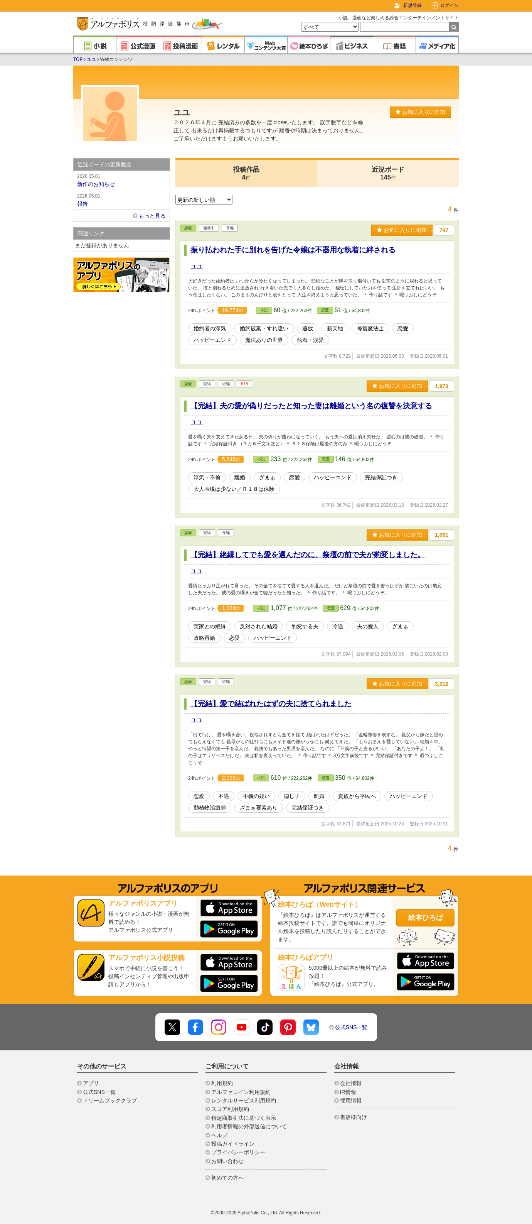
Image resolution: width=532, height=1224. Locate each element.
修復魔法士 (370, 328)
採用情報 (351, 1100)
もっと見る (152, 216)
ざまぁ (267, 477)
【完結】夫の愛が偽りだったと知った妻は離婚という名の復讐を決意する (311, 406)
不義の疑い (256, 796)
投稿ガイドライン (232, 1144)
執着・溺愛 (310, 340)
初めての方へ (227, 1178)
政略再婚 (204, 638)
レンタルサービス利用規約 (243, 1100)
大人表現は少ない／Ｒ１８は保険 (234, 489)
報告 (121, 199)
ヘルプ (219, 1135)
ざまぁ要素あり (259, 808)
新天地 (335, 328)
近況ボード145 (388, 173)
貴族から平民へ (357, 796)
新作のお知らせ (121, 179)
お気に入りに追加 (420, 112)
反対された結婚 (259, 626)
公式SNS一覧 (351, 1027)
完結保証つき (381, 477)
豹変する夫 (304, 626)
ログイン (449, 5)
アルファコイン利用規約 (241, 1092)
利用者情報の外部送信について (249, 1126)
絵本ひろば (425, 917)
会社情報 (351, 1083)
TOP (77, 59)
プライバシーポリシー (238, 1152)
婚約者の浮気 (210, 328)
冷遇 (337, 626)
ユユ (91, 59)
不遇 (223, 796)
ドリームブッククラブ (110, 1100)
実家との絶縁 (210, 626)
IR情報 (348, 1092)
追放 (307, 328)
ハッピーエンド (212, 340)
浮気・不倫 (207, 477)
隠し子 (292, 796)
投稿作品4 (246, 173)
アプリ (91, 1083)
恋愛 (188, 228)
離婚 (239, 477)
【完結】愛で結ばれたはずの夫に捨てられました (271, 704)
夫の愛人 (368, 626)
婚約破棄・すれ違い (264, 328)
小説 (264, 310)
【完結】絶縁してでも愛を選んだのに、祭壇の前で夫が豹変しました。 (307, 555)
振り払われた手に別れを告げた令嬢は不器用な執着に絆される (293, 250)
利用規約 (222, 1083)
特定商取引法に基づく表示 (243, 1118)
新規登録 (412, 5)
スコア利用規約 (230, 1109)
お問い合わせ (227, 1161)
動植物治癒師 (210, 808)
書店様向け (353, 1117)
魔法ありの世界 (264, 340)
